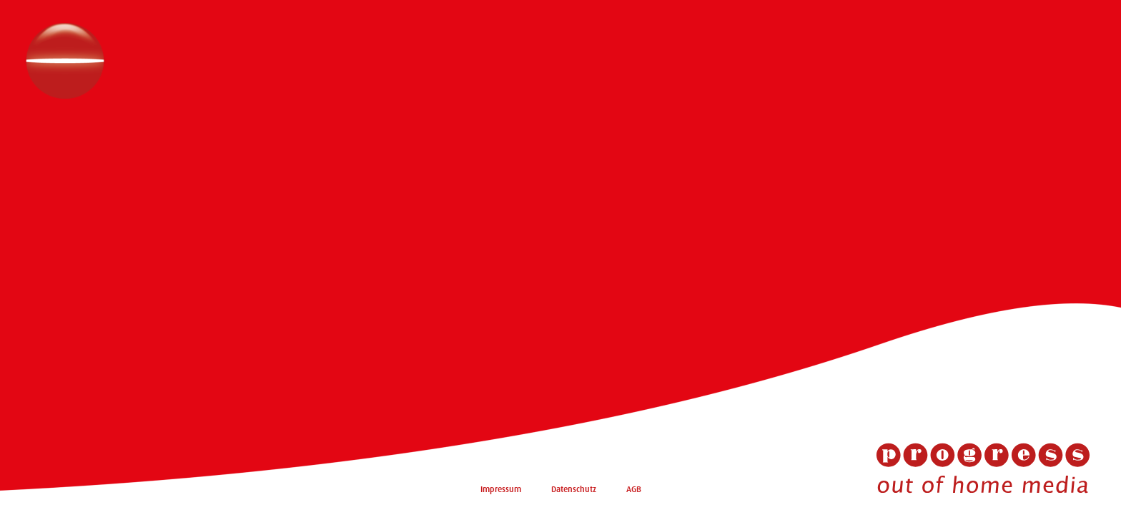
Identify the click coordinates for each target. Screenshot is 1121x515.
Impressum (500, 489)
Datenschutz (573, 489)
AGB (633, 489)
